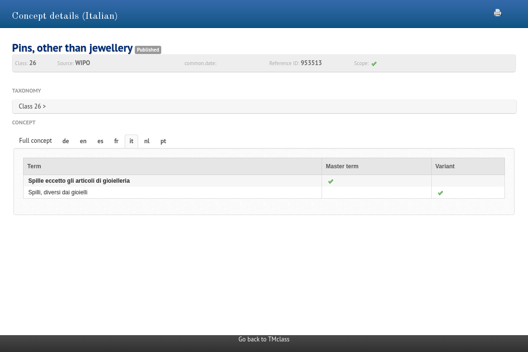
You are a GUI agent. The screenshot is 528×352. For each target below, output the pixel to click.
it (131, 141)
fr (116, 141)
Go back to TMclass (264, 339)
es (100, 141)
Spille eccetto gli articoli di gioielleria (79, 180)
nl (147, 141)
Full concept (35, 140)
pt (163, 141)
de (66, 141)
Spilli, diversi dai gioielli (58, 192)
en (83, 141)
